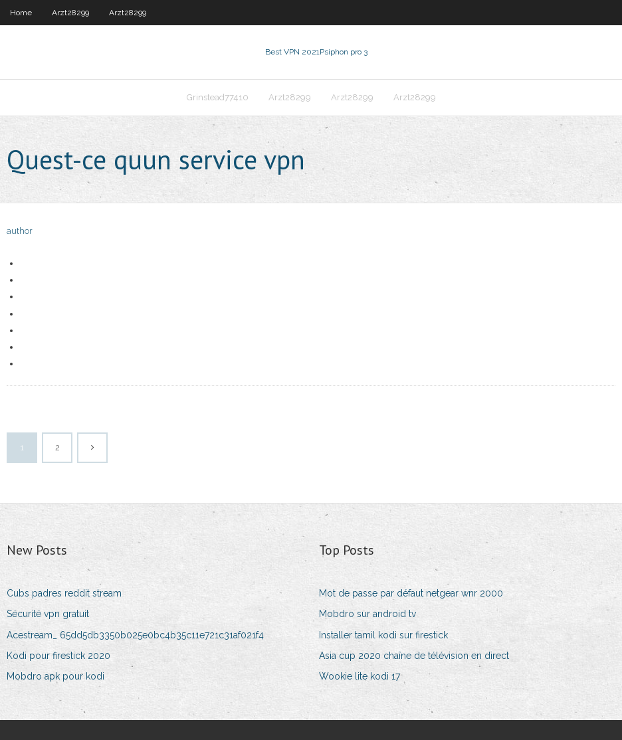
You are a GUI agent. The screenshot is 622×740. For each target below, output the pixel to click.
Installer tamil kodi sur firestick (383, 635)
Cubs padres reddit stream (64, 593)
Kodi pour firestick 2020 (58, 655)
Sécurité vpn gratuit (48, 613)
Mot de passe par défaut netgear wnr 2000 (411, 593)
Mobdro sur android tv (367, 613)
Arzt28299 (70, 12)
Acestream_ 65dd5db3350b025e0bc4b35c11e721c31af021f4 (135, 635)
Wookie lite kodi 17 (359, 676)
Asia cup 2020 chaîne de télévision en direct (414, 655)
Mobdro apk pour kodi (55, 676)
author (20, 231)
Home (21, 12)
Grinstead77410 (218, 97)
